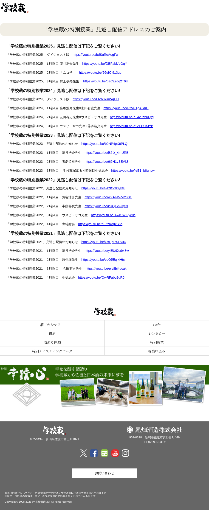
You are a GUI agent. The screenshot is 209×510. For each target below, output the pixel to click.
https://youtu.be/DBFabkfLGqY (104, 63)
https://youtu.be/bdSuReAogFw (95, 54)
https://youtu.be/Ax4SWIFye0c (113, 215)
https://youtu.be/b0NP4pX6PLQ (104, 144)
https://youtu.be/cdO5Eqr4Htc (103, 259)
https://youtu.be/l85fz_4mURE (106, 152)
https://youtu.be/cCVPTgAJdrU (126, 108)
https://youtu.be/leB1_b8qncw (133, 170)
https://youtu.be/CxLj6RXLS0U (103, 242)
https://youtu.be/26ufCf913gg (100, 72)
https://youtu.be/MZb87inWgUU (96, 99)
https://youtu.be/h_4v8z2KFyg (132, 117)
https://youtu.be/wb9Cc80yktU (103, 188)
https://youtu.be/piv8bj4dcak (105, 268)
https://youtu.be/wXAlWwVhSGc (108, 197)
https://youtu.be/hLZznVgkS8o (100, 224)
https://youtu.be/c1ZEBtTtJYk (131, 126)
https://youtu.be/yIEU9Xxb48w (107, 250)
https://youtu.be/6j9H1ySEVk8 (106, 161)
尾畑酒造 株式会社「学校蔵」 (20, 8)
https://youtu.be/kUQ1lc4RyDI (106, 206)
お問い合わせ (104, 473)
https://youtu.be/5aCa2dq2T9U (105, 81)
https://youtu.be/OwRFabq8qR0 (101, 277)
